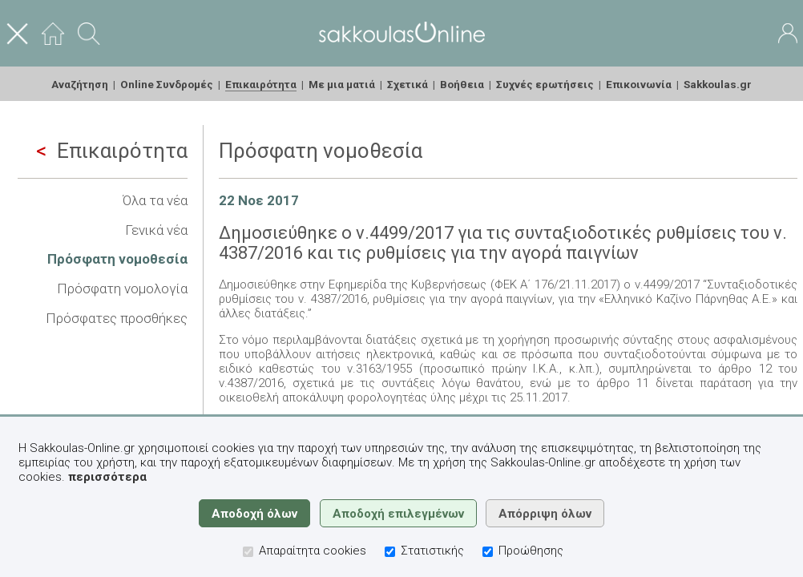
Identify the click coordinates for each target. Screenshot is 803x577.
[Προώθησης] (487, 552)
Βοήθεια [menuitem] (462, 84)
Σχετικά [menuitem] (407, 84)
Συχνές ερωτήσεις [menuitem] (545, 84)
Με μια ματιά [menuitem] (342, 84)
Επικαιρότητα (112, 151)
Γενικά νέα (156, 230)
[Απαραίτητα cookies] (248, 552)
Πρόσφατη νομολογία (122, 288)
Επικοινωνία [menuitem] (639, 84)
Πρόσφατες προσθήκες (117, 318)
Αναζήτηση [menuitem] (79, 84)
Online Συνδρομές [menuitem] (166, 84)
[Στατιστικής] (390, 552)
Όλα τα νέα (155, 200)
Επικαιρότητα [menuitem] (261, 84)
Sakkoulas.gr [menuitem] (718, 84)
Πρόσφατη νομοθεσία (117, 259)
